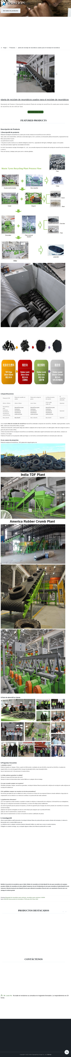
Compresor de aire (31, 886)
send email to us (35, 112)
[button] (54, 3)
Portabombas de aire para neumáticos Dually (49, 886)
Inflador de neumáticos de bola (35, 884)
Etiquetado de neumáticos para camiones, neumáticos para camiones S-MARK (25, 897)
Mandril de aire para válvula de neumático (30, 888)
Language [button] (66, 3)
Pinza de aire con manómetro (50, 888)
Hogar (5, 47)
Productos (12, 47)
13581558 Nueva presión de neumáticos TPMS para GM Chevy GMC (20, 899)
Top (67, 1052)
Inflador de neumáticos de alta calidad (16, 886)
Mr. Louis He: (6, 1017)
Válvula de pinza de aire (12, 888)
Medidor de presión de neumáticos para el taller (13, 884)
